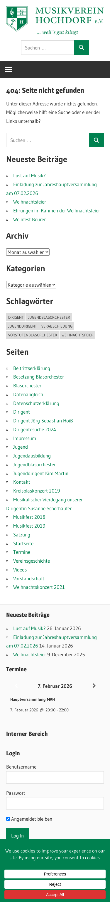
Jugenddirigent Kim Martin (40, 473)
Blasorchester (27, 385)
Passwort (15, 793)
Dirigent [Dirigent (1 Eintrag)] (16, 317)
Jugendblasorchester (34, 464)
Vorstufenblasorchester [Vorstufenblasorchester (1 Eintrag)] (32, 335)
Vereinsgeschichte (31, 561)
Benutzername (21, 767)
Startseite (23, 543)
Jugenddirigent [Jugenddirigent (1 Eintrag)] (22, 326)
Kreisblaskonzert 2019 (36, 491)
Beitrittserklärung (31, 368)
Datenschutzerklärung (36, 403)
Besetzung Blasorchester (38, 377)
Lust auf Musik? (29, 175)
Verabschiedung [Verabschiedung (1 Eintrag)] (56, 326)
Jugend (20, 447)
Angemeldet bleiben (29, 819)
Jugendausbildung (32, 455)
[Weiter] (94, 685)
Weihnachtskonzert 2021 (39, 587)
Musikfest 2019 (29, 526)
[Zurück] (16, 685)
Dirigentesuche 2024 (34, 429)
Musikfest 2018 (29, 517)
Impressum (24, 438)
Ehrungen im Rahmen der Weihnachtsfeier (56, 210)
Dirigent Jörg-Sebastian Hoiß (43, 420)
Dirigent (21, 412)
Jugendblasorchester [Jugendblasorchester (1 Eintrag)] (49, 317)
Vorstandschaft (28, 578)
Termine (21, 552)
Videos (20, 569)
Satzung (21, 534)
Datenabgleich (28, 394)
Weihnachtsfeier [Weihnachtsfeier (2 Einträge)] (78, 335)
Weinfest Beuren (30, 219)
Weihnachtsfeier (29, 202)
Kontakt (21, 482)
